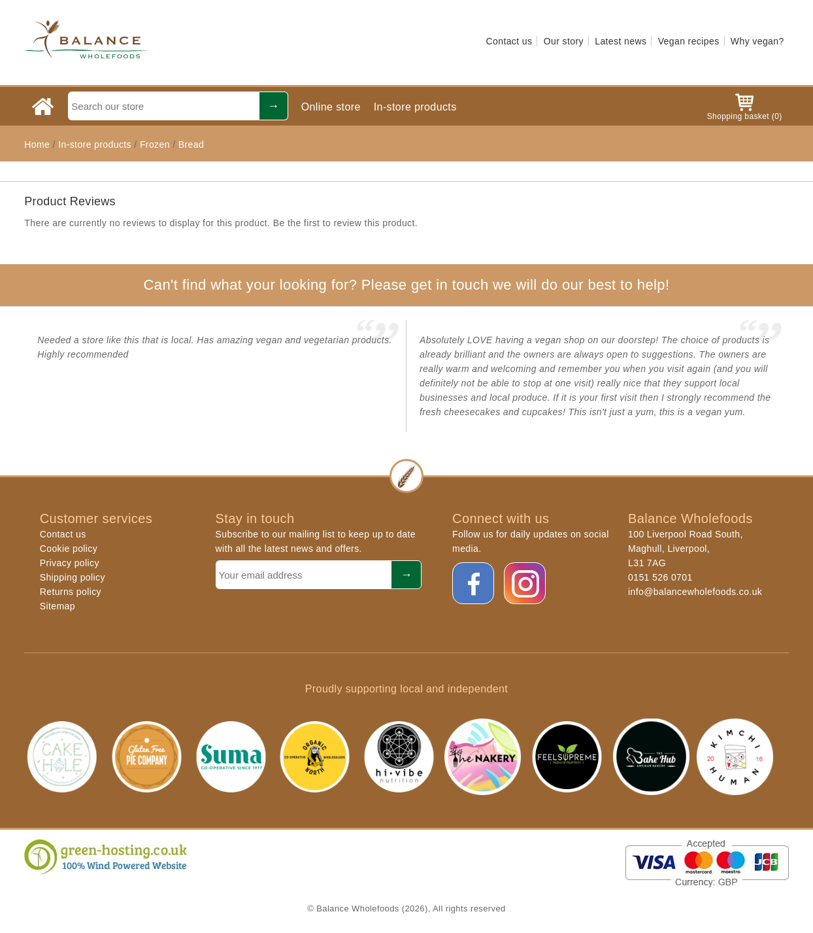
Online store (331, 106)
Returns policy (70, 591)
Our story (564, 41)
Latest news (620, 41)
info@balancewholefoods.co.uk (695, 591)
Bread (191, 144)
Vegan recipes (689, 41)
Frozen (155, 144)
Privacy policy (69, 563)
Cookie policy (68, 548)
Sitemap (57, 606)
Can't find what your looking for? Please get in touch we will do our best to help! (406, 285)
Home (37, 144)
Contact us (509, 41)
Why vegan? (757, 41)
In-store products (415, 106)
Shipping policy (72, 577)
